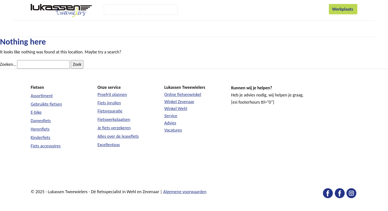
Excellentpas (108, 144)
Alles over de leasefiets (118, 136)
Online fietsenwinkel (182, 94)
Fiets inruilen (109, 103)
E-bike (36, 112)
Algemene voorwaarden (185, 191)
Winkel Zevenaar (179, 101)
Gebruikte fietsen (46, 104)
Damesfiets (41, 120)
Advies (170, 123)
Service (170, 115)
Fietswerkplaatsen (113, 119)
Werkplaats (343, 9)
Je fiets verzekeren (114, 128)
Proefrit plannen (112, 94)
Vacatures (173, 130)
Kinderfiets (40, 137)
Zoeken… (8, 64)
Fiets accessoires (46, 146)
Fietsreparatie (109, 111)
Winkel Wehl (175, 108)
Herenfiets (40, 129)
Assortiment (42, 95)
